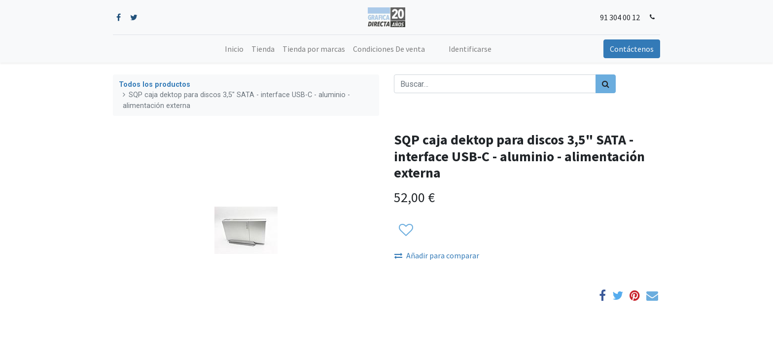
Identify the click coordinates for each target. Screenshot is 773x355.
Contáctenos (632, 49)
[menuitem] (234, 49)
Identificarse (470, 49)
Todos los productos (154, 84)
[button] (405, 231)
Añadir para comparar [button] (436, 255)
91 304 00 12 (620, 17)
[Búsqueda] (606, 83)
